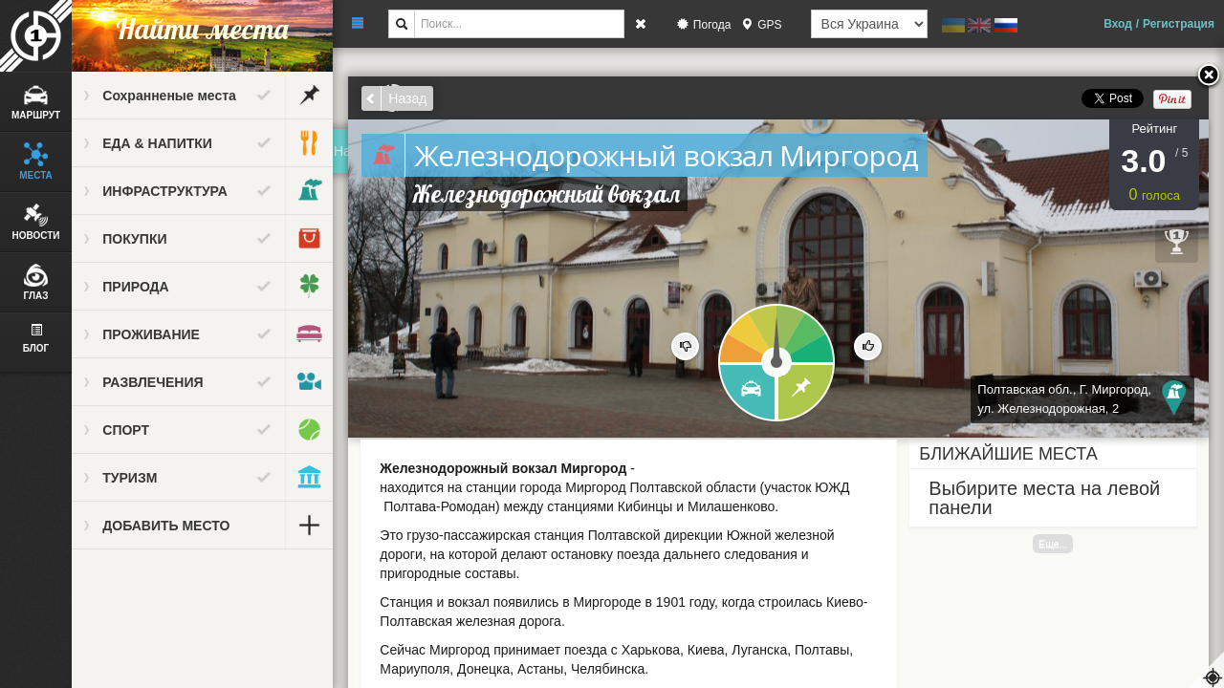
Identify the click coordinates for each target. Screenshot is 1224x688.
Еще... (1053, 543)
